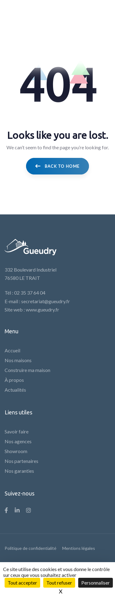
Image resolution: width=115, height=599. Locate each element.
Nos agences (18, 441)
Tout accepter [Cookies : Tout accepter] (22, 582)
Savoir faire (17, 431)
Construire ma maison (27, 370)
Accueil (12, 350)
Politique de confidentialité (30, 548)
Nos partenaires (21, 461)
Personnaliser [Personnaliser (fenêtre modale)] (95, 582)
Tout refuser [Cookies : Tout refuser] (59, 582)
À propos (14, 380)
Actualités (15, 390)
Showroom (16, 451)
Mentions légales (78, 548)
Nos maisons (18, 360)
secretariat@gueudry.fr (45, 301)
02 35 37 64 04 (29, 293)
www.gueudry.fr (42, 309)
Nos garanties (19, 471)
